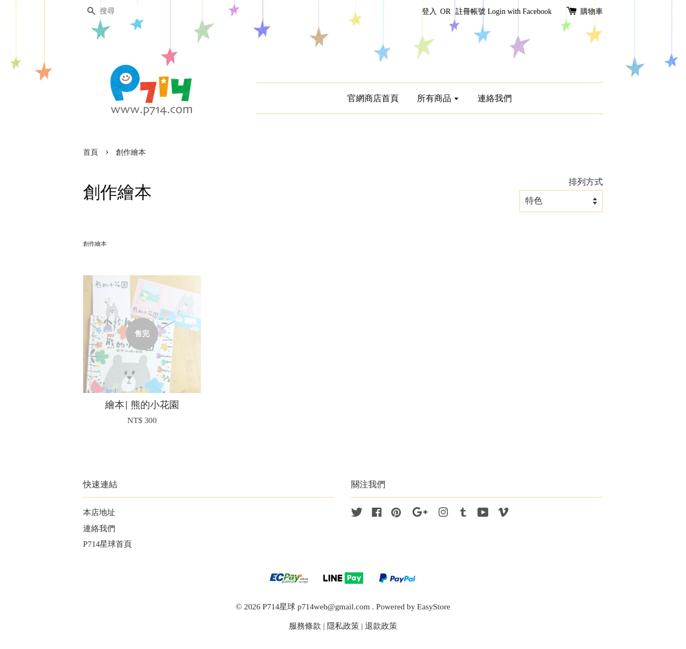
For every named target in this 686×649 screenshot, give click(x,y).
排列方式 (586, 182)
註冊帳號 (471, 11)
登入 (429, 11)
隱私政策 (343, 625)
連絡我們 (495, 98)
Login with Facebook (520, 11)
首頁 (90, 152)
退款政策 (381, 625)
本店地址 (99, 512)
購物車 (591, 11)
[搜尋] (115, 11)
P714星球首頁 (107, 543)
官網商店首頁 (373, 98)
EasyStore (433, 606)
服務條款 (305, 625)
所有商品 (438, 98)
